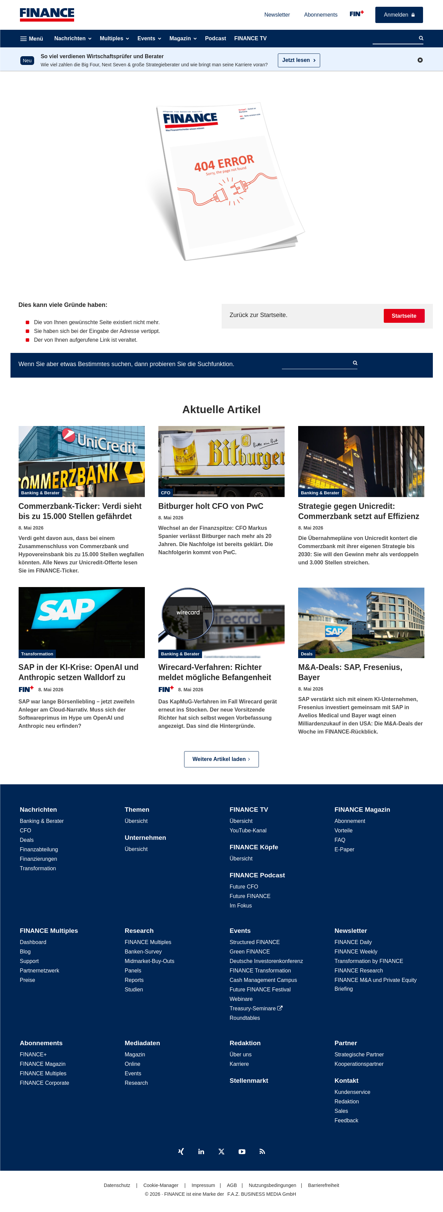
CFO (165, 492)
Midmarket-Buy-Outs (150, 961)
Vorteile (344, 830)
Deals (307, 653)
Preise (27, 980)
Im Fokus (241, 905)
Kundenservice (353, 1092)
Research (139, 930)
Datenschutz (117, 1185)
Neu (27, 60)
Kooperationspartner (359, 1064)
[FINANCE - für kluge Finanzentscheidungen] (357, 13)
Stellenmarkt (249, 1080)
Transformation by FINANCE (369, 961)
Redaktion (245, 1043)
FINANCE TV (249, 809)
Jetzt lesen (296, 60)
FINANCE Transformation (260, 970)
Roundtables (245, 1018)
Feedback (346, 1120)
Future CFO (244, 887)
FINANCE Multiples (49, 930)
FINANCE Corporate (44, 1083)
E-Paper (345, 849)
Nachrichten (38, 809)
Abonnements (321, 15)
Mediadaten (142, 1043)
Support (29, 961)
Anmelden (396, 15)
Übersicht (136, 821)
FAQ (340, 840)
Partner (346, 1043)
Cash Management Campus (263, 980)
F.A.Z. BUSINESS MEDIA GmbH (261, 1194)
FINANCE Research (359, 970)
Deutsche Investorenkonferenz (266, 961)
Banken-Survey (143, 952)
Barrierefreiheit (323, 1185)
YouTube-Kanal (248, 830)
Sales (341, 1111)
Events (240, 930)
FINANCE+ (33, 1054)
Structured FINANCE (255, 942)
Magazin (135, 1054)
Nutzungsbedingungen (272, 1185)
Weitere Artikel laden (221, 759)
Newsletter (277, 15)
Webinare (241, 999)
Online (132, 1064)
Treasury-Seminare (256, 1008)
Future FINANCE (250, 896)
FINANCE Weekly (356, 952)
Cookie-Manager (161, 1185)
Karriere (239, 1064)
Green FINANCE (250, 952)
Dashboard (33, 942)
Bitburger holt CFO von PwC (211, 506)
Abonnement (350, 821)
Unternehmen (145, 837)
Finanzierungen (38, 859)
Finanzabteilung (39, 849)
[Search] (421, 38)
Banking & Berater (40, 492)
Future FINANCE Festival (260, 989)
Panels (133, 970)
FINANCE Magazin (363, 809)
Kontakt (347, 1080)
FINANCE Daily (353, 942)
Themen (137, 809)
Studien (134, 989)
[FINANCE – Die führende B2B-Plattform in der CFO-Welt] (47, 15)
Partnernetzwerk (40, 970)
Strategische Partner (359, 1054)
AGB (232, 1185)
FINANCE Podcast (257, 875)
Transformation (37, 653)
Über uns (241, 1054)
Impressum (203, 1185)
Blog (25, 952)
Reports (134, 980)
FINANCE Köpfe (254, 847)
